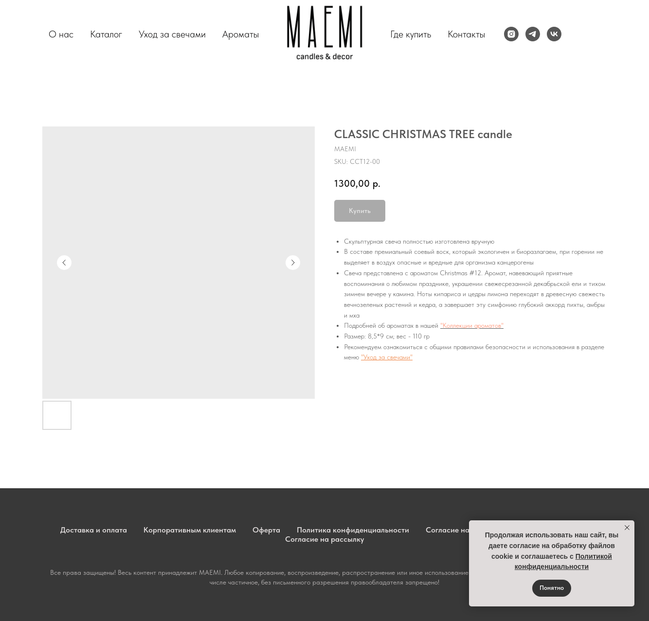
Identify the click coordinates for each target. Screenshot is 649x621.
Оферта (266, 529)
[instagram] (511, 34)
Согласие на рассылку (324, 539)
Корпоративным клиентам (190, 529)
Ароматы (240, 34)
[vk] (554, 34)
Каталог (106, 34)
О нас (61, 34)
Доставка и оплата (93, 529)
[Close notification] (627, 527)
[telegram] (532, 34)
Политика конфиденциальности (353, 529)
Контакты (466, 34)
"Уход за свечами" (387, 357)
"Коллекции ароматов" (472, 325)
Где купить (410, 34)
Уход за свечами (172, 34)
